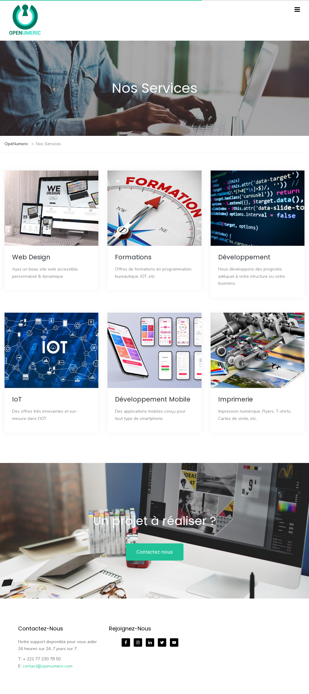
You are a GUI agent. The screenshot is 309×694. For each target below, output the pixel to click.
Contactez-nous (154, 552)
